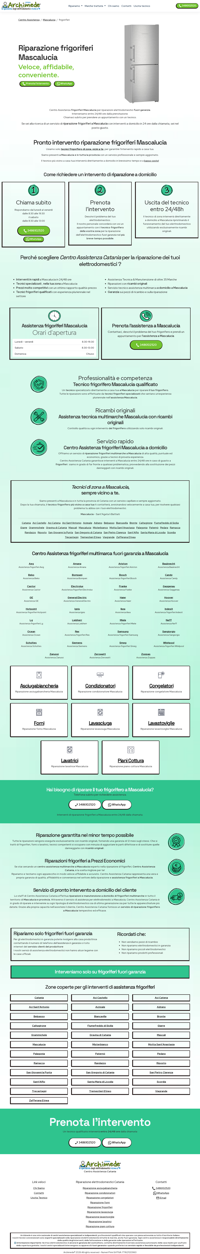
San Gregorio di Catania (88, 532)
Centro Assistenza (29, 19)
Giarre (23, 527)
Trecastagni (71, 537)
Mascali (73, 527)
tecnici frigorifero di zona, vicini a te (82, 149)
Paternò (153, 527)
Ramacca (175, 527)
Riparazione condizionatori (100, 1192)
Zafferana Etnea (126, 537)
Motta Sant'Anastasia (122, 527)
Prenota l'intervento (35, 83)
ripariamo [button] (74, 5)
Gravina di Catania (56, 527)
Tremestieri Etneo (90, 537)
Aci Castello (39, 522)
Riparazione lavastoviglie (100, 1216)
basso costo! (151, 160)
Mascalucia (49, 19)
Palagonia (142, 527)
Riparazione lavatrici (100, 1221)
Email (161, 1197)
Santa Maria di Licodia (153, 532)
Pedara (164, 527)
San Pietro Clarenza (115, 532)
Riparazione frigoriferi (100, 1207)
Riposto (42, 532)
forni (39, 723)
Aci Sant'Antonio (71, 522)
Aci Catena (54, 522)
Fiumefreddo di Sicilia (166, 522)
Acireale (87, 522)
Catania (26, 522)
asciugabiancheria (39, 686)
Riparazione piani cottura (100, 1226)
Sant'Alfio (133, 532)
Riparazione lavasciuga (100, 1211)
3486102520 (187, 5)
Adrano (98, 522)
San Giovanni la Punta (60, 532)
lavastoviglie (161, 723)
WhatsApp (64, 83)
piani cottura (131, 760)
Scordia (171, 532)
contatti (126, 5)
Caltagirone (145, 522)
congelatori (161, 686)
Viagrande (109, 537)
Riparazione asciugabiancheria (100, 1188)
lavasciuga (100, 723)
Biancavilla (122, 522)
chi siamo (113, 5)
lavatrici (69, 760)
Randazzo (30, 532)
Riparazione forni (100, 1202)
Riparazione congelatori (100, 1197)
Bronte (133, 522)
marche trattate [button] (94, 5)
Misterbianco (100, 527)
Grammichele (36, 527)
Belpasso (109, 522)
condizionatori (100, 686)
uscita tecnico (142, 5)
